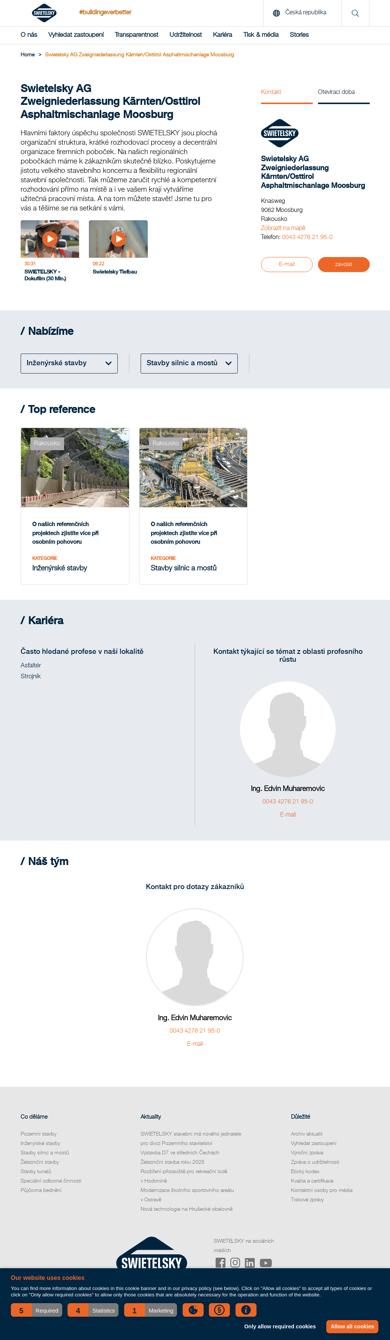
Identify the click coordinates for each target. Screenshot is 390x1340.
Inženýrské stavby (40, 1143)
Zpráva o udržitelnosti (315, 1162)
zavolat (343, 264)
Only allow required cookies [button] (280, 1326)
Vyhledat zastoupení (76, 35)
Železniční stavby (40, 1162)
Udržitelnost (186, 35)
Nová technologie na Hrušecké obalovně (186, 1209)
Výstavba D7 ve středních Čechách (180, 1152)
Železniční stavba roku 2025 (172, 1162)
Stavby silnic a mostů (45, 1152)
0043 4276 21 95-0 (307, 237)
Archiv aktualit (306, 1134)
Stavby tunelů (36, 1171)
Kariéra (222, 35)
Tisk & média (261, 35)
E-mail (287, 264)
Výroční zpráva (307, 1152)
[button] (36, 1310)
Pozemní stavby (38, 1134)
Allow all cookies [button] (352, 1326)
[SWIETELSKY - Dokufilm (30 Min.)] (50, 253)
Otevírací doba (336, 92)
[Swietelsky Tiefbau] (118, 253)
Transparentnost (136, 35)
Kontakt (271, 92)
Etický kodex (305, 1171)
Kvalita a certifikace (312, 1181)
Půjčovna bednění (41, 1190)
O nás (29, 35)
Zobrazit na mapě (283, 228)
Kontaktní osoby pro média (321, 1190)
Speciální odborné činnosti (51, 1181)
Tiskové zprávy (307, 1199)
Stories (299, 35)
